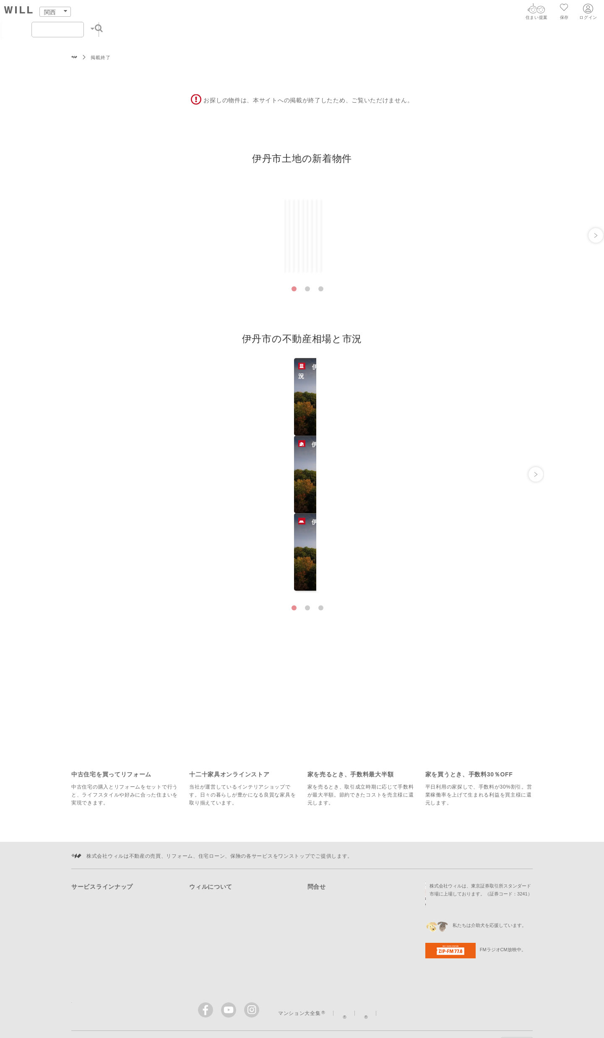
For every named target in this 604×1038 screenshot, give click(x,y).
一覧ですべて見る (503, 191)
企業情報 (200, 862)
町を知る (319, 13)
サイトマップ (249, 973)
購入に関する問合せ (331, 838)
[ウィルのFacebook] (207, 941)
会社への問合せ (326, 887)
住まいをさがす (171, 13)
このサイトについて (306, 973)
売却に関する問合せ (331, 850)
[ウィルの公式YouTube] (230, 941)
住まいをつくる (274, 13)
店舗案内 (355, 13)
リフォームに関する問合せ (339, 862)
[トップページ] (85, 12)
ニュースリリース (210, 899)
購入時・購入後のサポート (103, 887)
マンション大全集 (299, 943)
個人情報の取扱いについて (379, 973)
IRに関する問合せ (328, 899)
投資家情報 (202, 887)
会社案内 (439, 13)
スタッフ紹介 (397, 13)
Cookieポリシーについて (458, 973)
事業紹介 (200, 874)
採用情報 (203, 911)
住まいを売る (222, 13)
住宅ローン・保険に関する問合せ (347, 874)
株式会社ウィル (74, 57)
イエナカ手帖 (401, 943)
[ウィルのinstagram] (251, 939)
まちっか (352, 943)
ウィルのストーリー (462, 943)
